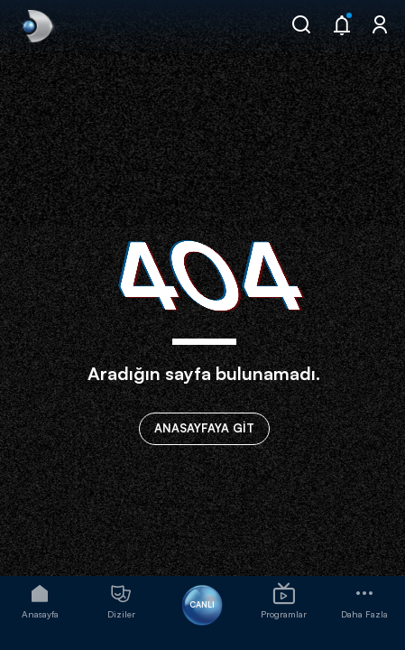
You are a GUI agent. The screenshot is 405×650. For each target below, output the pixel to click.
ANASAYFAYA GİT (204, 428)
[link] (36, 26)
